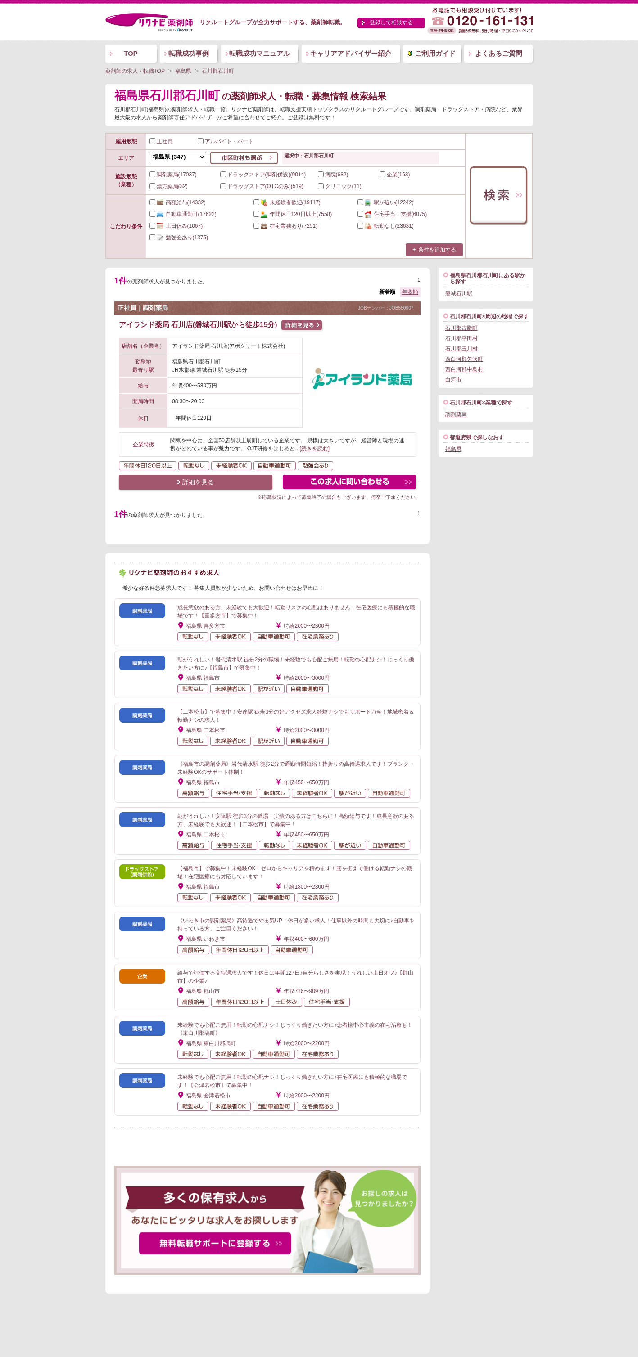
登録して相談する (391, 22)
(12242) (385, 202)
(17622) (183, 214)
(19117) (287, 202)
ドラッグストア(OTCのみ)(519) (261, 186)
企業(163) (395, 174)
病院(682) (333, 174)
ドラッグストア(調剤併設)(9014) (263, 174)
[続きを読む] (315, 448)
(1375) (178, 237)
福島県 (453, 449)
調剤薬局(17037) (173, 174)
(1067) (176, 226)
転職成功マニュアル (259, 53)
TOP (131, 53)
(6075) (392, 214)
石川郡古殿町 (461, 328)
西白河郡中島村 (464, 369)
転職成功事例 (188, 53)
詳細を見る (198, 481)
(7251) (285, 226)
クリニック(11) (340, 186)
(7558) (292, 214)
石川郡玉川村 (461, 349)
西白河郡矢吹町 (464, 359)
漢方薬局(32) (168, 186)
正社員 (161, 141)
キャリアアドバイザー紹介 (350, 53)
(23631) (385, 226)
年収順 (410, 292)
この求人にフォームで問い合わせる (350, 483)
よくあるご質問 (498, 53)
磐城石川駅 (458, 293)
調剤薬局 (456, 414)
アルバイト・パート (225, 141)
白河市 (453, 380)
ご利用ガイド (435, 53)
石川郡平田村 (461, 338)
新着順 (387, 292)
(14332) (177, 202)
